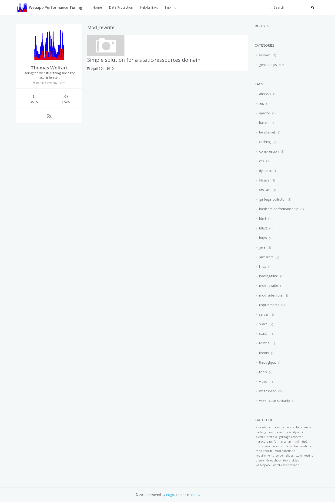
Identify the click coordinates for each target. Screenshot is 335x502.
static (263, 333)
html (262, 218)
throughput (267, 362)
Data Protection (121, 7)
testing (264, 343)
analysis (265, 94)
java (262, 247)
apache (264, 113)
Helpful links (149, 7)
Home (97, 7)
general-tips (268, 64)
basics (263, 122)
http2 (263, 228)
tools (263, 372)
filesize (264, 180)
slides (263, 324)
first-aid (264, 55)
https (263, 238)
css (261, 161)
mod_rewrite (268, 285)
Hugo (170, 494)
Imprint (170, 7)
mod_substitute (270, 295)
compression (269, 151)
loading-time (268, 276)
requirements (269, 305)
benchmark (267, 132)
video (263, 381)
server (263, 314)
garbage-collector (272, 199)
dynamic (265, 170)
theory (264, 353)
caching (264, 142)
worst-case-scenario (274, 400)
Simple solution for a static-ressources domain (144, 59)
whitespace (267, 391)
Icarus (195, 494)
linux (262, 266)
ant (261, 103)
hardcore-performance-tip (278, 209)
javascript (266, 257)
